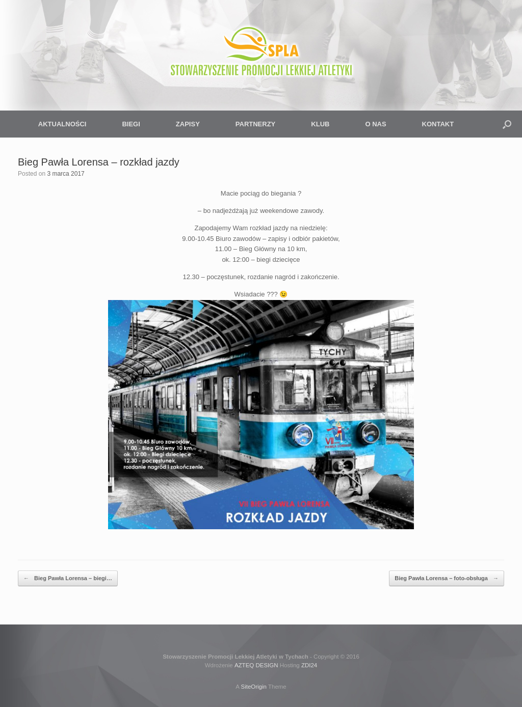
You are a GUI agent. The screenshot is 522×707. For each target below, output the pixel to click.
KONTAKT (438, 124)
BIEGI (131, 124)
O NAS (375, 124)
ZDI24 (309, 665)
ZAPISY (188, 124)
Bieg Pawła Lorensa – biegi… (67, 578)
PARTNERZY (255, 124)
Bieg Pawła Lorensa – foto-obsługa (447, 578)
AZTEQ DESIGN (256, 665)
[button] (507, 124)
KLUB (320, 124)
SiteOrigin (254, 687)
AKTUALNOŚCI (62, 124)
